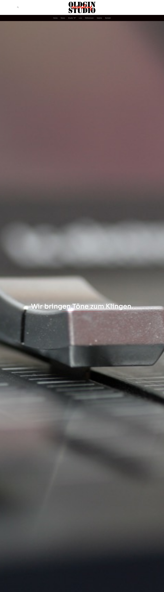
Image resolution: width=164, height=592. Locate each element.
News (63, 18)
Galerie (99, 18)
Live (80, 18)
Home (55, 18)
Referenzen (89, 18)
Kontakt (108, 18)
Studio (70, 18)
